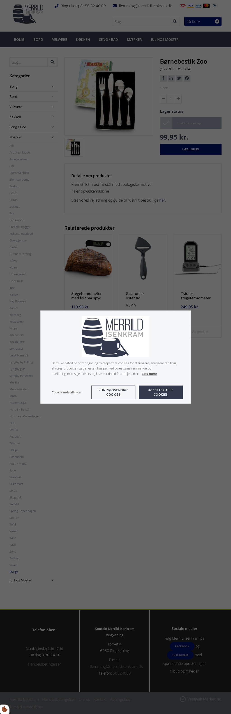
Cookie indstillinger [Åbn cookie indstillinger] (67, 392)
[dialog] (115, 357)
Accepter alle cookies (160, 392)
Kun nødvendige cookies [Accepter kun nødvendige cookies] (113, 392)
